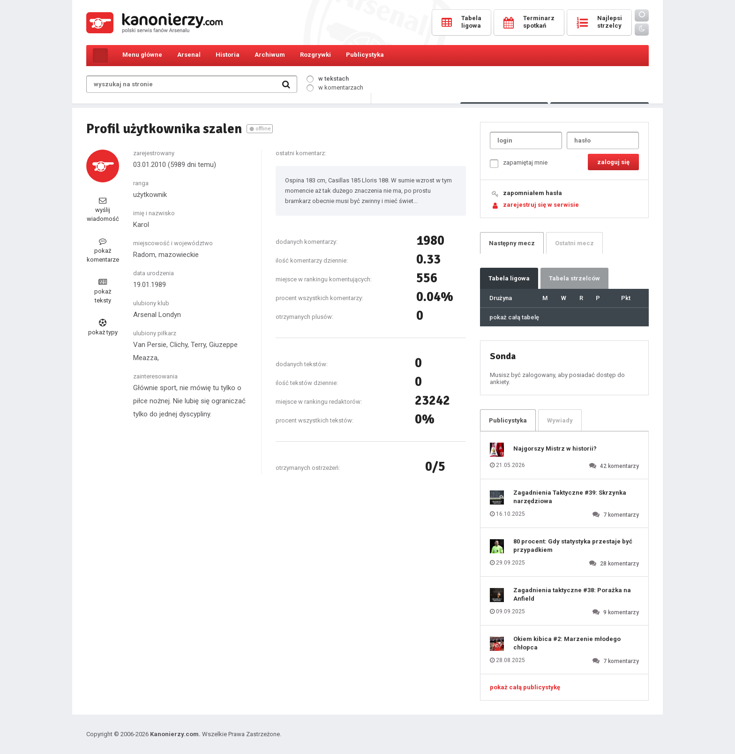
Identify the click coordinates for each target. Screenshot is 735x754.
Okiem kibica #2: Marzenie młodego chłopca (567, 643)
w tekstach (328, 78)
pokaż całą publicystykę (525, 687)
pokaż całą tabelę (514, 317)
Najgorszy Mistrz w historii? (555, 448)
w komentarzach (335, 87)
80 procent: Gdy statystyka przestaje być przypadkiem (572, 545)
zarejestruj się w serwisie (541, 204)
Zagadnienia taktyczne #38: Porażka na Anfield (572, 594)
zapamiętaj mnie (519, 163)
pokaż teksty (102, 291)
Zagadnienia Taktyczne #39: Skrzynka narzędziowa (569, 497)
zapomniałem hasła (532, 192)
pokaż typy (103, 327)
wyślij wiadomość (103, 209)
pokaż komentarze (103, 250)
